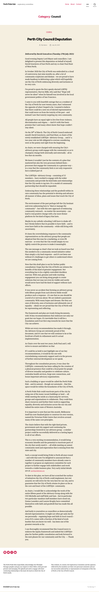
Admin (45, 45)
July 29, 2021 (56, 45)
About (72, 4)
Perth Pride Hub (10, 4)
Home (67, 4)
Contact (78, 4)
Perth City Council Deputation (49, 39)
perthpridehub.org (39, 471)
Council (49, 32)
